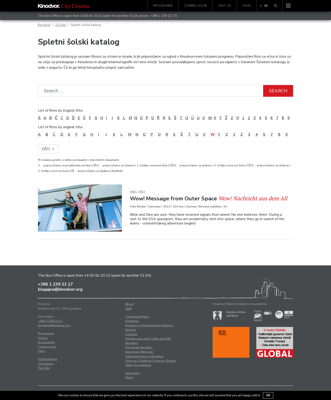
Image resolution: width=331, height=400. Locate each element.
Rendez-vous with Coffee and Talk (148, 339)
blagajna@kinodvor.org (60, 289)
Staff (128, 308)
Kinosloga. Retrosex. (139, 352)
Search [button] (278, 91)
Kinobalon (132, 321)
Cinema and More (137, 317)
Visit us (224, 5)
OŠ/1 (46, 148)
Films (247, 5)
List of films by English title (60, 110)
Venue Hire (132, 373)
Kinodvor (44, 25)
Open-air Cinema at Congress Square (150, 361)
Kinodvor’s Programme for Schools (149, 325)
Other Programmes (138, 365)
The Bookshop (47, 359)
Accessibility (46, 342)
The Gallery (46, 364)
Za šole (60, 25)
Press (129, 377)
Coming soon (195, 5)
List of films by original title (60, 127)
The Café (44, 368)
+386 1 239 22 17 (163, 16)
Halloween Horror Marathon (144, 356)
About (129, 304)
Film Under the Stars (139, 347)
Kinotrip (130, 330)
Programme (163, 5)
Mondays (131, 343)
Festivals (131, 334)
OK (268, 395)
